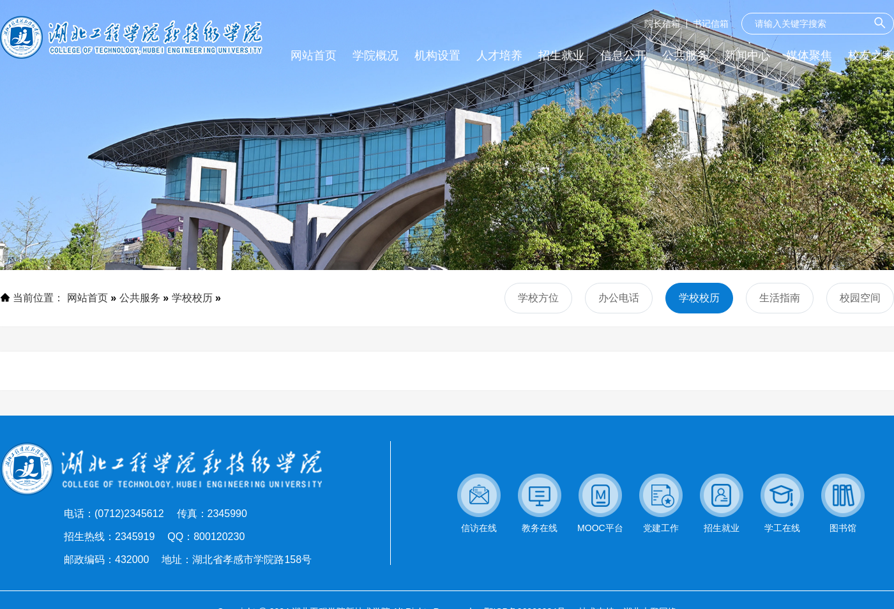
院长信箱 (662, 24)
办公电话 (618, 297)
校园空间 (860, 297)
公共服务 (139, 297)
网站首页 (87, 297)
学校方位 (538, 297)
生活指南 (779, 297)
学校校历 (192, 297)
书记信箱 (711, 24)
